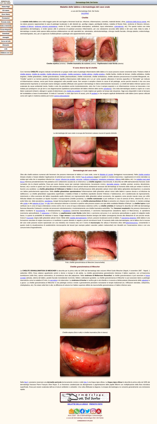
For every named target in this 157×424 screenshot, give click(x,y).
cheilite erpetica (104, 74)
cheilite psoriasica (78, 74)
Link (7, 49)
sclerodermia (124, 26)
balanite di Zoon (64, 203)
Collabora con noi (8, 53)
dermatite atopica (123, 184)
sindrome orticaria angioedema (54, 26)
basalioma (97, 211)
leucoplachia (71, 211)
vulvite (52, 203)
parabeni (111, 93)
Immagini (8, 37)
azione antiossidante (79, 96)
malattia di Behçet (35, 26)
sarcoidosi (62, 280)
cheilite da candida (43, 74)
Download (7, 33)
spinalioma (120, 89)
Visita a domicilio (8, 26)
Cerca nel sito (8, 41)
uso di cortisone (89, 177)
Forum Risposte (7, 29)
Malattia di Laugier (107, 174)
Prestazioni (8, 18)
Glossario (8, 45)
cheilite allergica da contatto (61, 74)
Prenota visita (8, 22)
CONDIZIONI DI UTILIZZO (86, 420)
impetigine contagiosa (110, 179)
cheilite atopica (29, 74)
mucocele (59, 218)
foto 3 (88, 382)
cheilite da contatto (87, 91)
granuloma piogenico (29, 220)
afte (74, 203)
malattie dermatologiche (107, 218)
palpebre (25, 283)
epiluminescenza (35, 225)
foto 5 (28, 382)
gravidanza (72, 201)
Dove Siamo (8, 14)
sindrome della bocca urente (139, 22)
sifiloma (122, 179)
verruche (83, 179)
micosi (61, 179)
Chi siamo (7, 10)
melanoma (75, 213)
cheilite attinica (91, 74)
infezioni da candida (72, 179)
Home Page (8, 6)
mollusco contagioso (94, 179)
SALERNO (86, 13)
